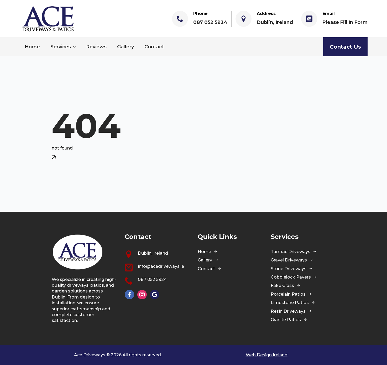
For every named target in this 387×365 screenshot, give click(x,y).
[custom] (154, 294)
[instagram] (142, 294)
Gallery (125, 47)
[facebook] (129, 294)
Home (32, 47)
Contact (154, 47)
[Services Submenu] (76, 46)
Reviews (96, 47)
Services (60, 47)
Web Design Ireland (266, 354)
